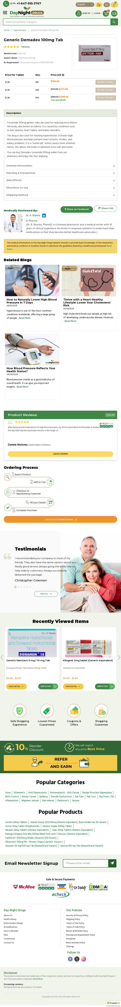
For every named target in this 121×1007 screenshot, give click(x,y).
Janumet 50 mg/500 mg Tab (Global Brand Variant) (31, 847)
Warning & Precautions (22, 173)
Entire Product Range (13, 924)
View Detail (14, 688)
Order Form (59, 520)
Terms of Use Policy (75, 924)
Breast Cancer (29, 798)
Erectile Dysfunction (61, 798)
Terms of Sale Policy (75, 928)
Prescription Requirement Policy (80, 936)
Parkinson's (63, 802)
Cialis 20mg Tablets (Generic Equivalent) (72, 832)
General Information (20, 165)
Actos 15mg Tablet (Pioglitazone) (22, 828)
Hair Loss (91, 798)
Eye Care (79, 798)
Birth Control (12, 798)
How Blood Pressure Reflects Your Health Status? (31, 371)
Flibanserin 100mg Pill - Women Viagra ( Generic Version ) (34, 843)
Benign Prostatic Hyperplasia (97, 794)
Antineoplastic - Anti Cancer (64, 794)
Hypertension (20, 30)
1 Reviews (25, 47)
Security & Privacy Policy (77, 917)
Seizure (75, 802)
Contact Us (9, 944)
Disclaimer (70, 940)
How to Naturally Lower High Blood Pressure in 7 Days (32, 302)
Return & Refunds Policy (77, 932)
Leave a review (60, 455)
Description (14, 113)
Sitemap (70, 948)
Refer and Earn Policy (75, 944)
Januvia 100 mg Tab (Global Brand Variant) (81, 847)
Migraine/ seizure (30, 802)
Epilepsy (44, 798)
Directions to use (18, 188)
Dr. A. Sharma (33, 217)
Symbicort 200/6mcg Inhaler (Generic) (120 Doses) (30, 839)
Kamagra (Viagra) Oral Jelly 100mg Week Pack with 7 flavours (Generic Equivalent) (46, 835)
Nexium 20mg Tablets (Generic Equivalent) (27, 832)
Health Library (10, 921)
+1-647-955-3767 (29, 3)
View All (110, 416)
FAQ (6, 936)
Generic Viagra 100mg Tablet (57, 828)
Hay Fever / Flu (106, 798)
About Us (8, 917)
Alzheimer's (19, 794)
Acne (8, 794)
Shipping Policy (73, 921)
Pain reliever (48, 802)
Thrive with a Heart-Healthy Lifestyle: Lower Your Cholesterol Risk (86, 303)
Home (7, 30)
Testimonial (9, 940)
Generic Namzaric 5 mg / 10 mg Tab (28, 661)
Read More (25, 320)
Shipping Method (18, 196)
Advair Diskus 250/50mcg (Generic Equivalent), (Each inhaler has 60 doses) (68, 824)
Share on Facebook (75, 210)
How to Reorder (11, 932)
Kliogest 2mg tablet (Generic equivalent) (88, 661)
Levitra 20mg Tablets (16, 824)
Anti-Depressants (37, 794)
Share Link (105, 210)
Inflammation (11, 802)
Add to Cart (105, 82)
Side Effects (14, 181)
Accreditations (10, 928)
